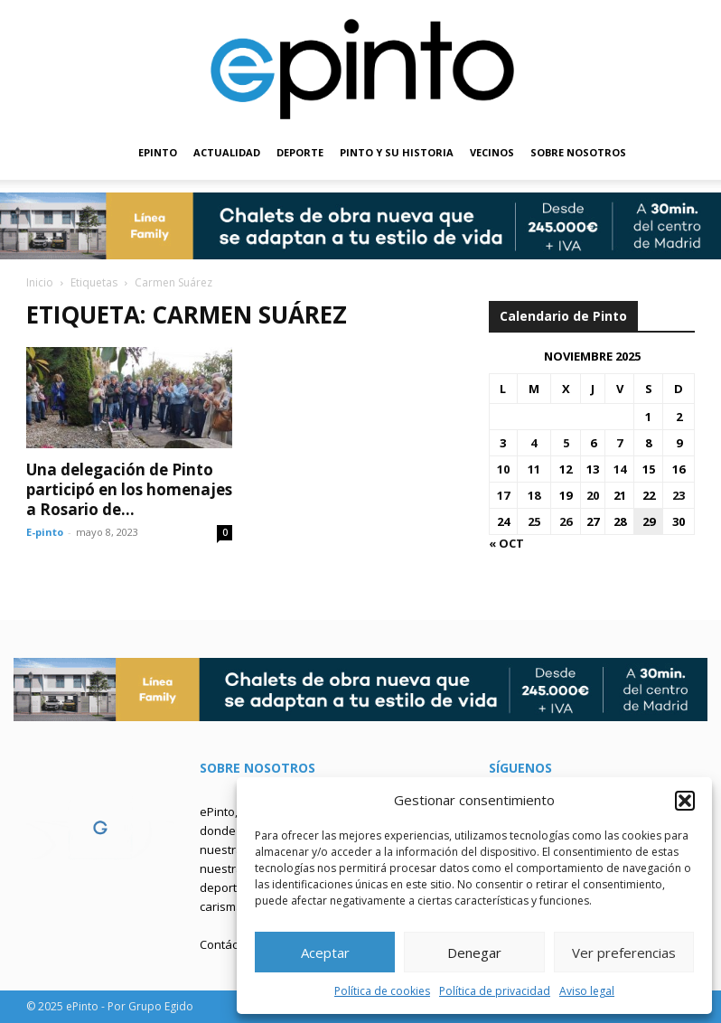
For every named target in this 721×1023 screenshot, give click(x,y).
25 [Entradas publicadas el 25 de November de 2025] (534, 521)
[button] (685, 801)
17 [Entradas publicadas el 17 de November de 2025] (503, 495)
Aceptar (325, 952)
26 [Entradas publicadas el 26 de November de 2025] (565, 521)
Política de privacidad (494, 991)
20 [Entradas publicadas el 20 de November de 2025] (592, 495)
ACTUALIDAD (226, 152)
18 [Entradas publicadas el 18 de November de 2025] (534, 495)
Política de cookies (382, 991)
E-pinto (44, 532)
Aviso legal (586, 991)
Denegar (474, 952)
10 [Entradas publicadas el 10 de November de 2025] (503, 469)
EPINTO (157, 152)
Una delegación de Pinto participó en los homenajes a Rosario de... (129, 489)
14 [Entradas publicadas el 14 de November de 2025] (619, 469)
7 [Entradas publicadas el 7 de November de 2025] (619, 443)
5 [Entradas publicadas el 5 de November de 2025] (566, 443)
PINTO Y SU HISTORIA (397, 152)
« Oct (506, 543)
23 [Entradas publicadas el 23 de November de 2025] (678, 495)
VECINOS (492, 152)
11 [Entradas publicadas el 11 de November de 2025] (534, 469)
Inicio (39, 282)
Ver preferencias (624, 952)
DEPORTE (299, 152)
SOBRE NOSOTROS (578, 152)
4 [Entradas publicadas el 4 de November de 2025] (533, 443)
